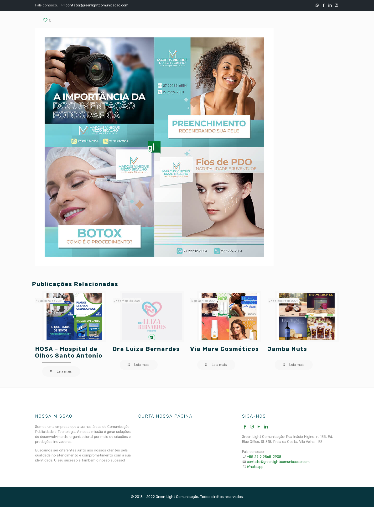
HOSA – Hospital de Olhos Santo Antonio (69, 352)
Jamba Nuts (287, 349)
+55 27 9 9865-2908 (264, 457)
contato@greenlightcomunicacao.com (97, 5)
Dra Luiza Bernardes (146, 349)
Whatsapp (255, 467)
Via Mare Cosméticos (224, 349)
